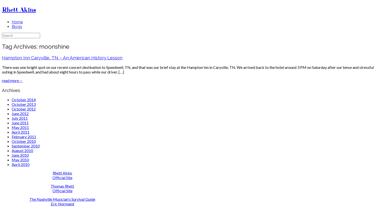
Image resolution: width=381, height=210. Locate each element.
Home (17, 22)
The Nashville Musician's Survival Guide (62, 199)
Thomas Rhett (62, 186)
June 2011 (20, 122)
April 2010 (20, 164)
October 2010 (24, 141)
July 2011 (20, 118)
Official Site (62, 177)
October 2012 (24, 109)
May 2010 (20, 159)
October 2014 (24, 99)
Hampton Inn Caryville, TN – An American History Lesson (62, 57)
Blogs (17, 26)
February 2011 (24, 136)
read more (12, 80)
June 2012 (20, 113)
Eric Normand (62, 203)
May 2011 (20, 127)
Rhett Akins (62, 173)
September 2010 (26, 146)
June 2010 (20, 155)
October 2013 (24, 104)
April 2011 (20, 132)
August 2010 (22, 150)
